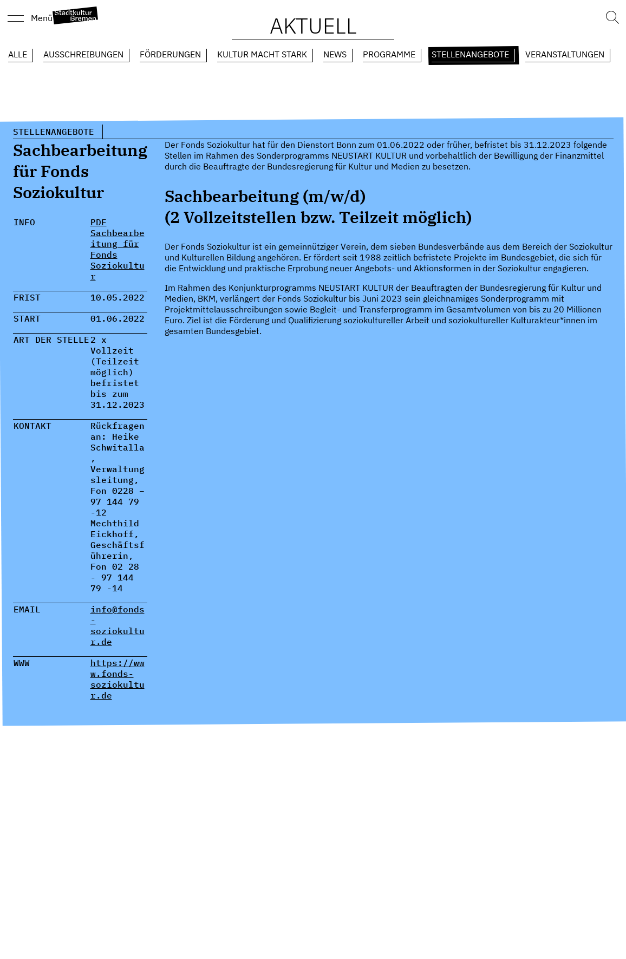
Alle (17, 54)
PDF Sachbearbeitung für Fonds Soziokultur (117, 249)
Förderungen (170, 54)
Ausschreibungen (83, 54)
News (335, 54)
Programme (389, 54)
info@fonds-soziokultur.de (117, 625)
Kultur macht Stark (262, 54)
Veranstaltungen (564, 54)
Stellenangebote (470, 54)
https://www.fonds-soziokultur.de (117, 679)
